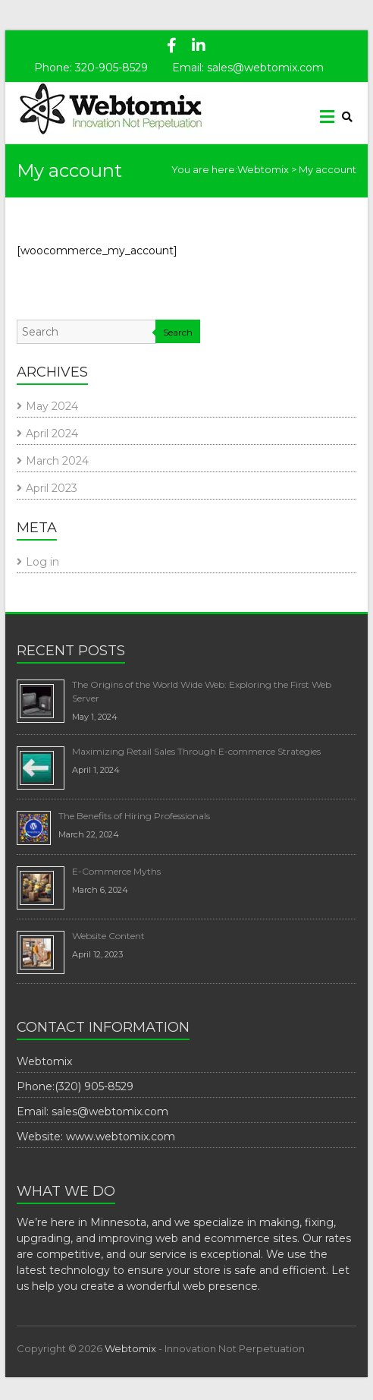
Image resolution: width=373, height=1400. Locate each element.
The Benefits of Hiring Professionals (134, 815)
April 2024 (52, 433)
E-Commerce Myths (116, 871)
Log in (42, 562)
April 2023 (51, 488)
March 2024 (57, 461)
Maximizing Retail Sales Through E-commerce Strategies (196, 751)
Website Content (108, 935)
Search (178, 332)
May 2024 (52, 406)
